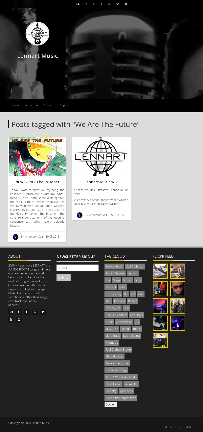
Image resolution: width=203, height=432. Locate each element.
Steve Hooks (113, 384)
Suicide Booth (114, 266)
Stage (116, 280)
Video (122, 287)
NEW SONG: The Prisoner (37, 181)
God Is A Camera (116, 315)
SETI (126, 308)
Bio (126, 294)
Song (138, 280)
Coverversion (124, 322)
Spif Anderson (135, 266)
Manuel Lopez (114, 356)
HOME (164, 427)
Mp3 (108, 301)
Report (132, 301)
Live (107, 280)
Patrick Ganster (115, 273)
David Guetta (131, 335)
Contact (49, 105)
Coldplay (111, 391)
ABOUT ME (176, 427)
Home (15, 105)
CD (133, 294)
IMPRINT (190, 427)
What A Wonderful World (121, 377)
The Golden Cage (116, 370)
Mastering (111, 329)
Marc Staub (112, 335)
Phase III (110, 287)
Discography (113, 294)
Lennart (133, 273)
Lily (137, 322)
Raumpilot (131, 384)
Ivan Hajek (136, 315)
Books (137, 329)
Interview (119, 301)
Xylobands (126, 391)
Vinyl (141, 294)
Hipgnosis (111, 342)
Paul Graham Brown (118, 349)
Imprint (64, 105)
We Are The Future (117, 363)
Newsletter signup (76, 256)
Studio (127, 280)
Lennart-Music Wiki (101, 181)
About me (31, 105)
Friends (125, 329)
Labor (109, 322)
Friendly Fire (113, 308)
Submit (63, 277)
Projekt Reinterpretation (120, 398)
